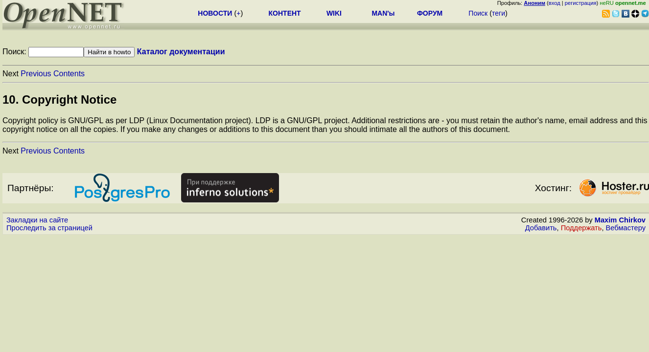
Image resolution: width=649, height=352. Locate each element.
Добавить (541, 228)
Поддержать (581, 228)
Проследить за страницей (49, 228)
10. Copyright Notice (59, 99)
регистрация (581, 3)
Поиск (477, 13)
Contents (69, 73)
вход (554, 3)
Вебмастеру (626, 228)
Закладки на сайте (37, 220)
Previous (36, 73)
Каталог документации (181, 51)
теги (498, 13)
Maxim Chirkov (620, 220)
